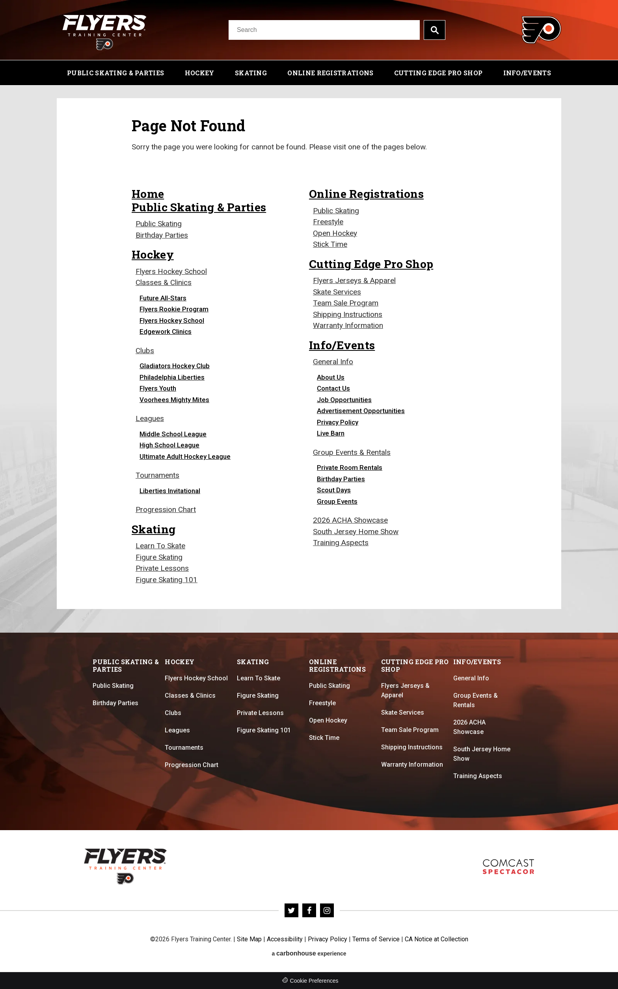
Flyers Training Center (104, 30)
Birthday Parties (162, 235)
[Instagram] (327, 910)
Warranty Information (348, 325)
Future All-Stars (163, 298)
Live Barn (330, 433)
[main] (309, 359)
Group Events (337, 501)
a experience (309, 953)
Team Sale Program (345, 302)
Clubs (145, 350)
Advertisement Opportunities (361, 411)
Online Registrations (330, 73)
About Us (330, 377)
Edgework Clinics (166, 331)
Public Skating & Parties (115, 73)
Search (434, 30)
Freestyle (328, 221)
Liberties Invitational (170, 491)
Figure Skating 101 (166, 579)
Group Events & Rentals (352, 452)
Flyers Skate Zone (508, 866)
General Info (333, 361)
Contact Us (333, 388)
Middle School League (173, 434)
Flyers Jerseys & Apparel (354, 280)
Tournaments (157, 475)
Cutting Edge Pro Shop (438, 73)
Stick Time (330, 244)
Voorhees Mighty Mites (174, 400)
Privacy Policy (337, 422)
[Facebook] (309, 910)
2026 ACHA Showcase (350, 520)
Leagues (150, 418)
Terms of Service (376, 939)
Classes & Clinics (164, 282)
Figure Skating (159, 557)
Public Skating (159, 223)
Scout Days (334, 490)
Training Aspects (341, 542)
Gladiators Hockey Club (175, 366)
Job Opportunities (344, 400)
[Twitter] (291, 910)
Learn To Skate (160, 545)
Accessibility (285, 939)
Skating (251, 73)
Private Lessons (162, 568)
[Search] (324, 30)
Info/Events (527, 73)
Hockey (199, 73)
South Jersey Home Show (355, 531)
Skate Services (337, 291)
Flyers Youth (158, 388)
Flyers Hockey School (171, 271)
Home (148, 193)
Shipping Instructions (347, 314)
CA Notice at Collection (436, 939)
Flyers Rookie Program (174, 309)
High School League (169, 445)
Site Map (249, 939)
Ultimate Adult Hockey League (185, 456)
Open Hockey (335, 233)
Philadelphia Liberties (172, 377)
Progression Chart (166, 509)
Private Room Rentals (349, 467)
